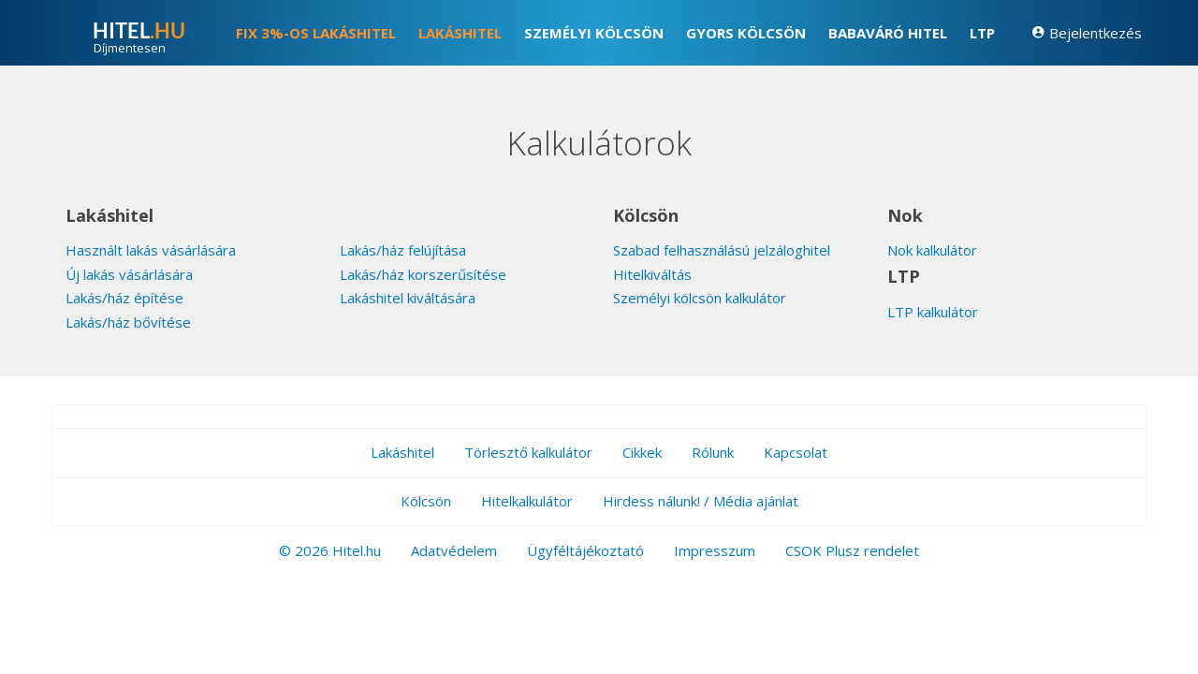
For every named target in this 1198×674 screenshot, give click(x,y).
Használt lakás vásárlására (151, 250)
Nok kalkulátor (932, 250)
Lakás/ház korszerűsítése (423, 274)
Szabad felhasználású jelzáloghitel (721, 250)
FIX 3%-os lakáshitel (316, 32)
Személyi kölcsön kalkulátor (699, 297)
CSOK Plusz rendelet (852, 550)
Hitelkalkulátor (527, 500)
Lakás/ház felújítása (403, 250)
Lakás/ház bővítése (128, 322)
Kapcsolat (795, 452)
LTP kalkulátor (932, 311)
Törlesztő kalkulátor (528, 452)
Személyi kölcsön (594, 32)
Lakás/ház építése (124, 297)
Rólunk (713, 452)
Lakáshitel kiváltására (407, 297)
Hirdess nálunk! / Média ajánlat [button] (700, 500)
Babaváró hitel (887, 32)
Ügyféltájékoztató (585, 550)
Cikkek (642, 452)
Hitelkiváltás (652, 274)
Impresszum (714, 550)
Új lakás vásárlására (129, 274)
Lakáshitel (460, 32)
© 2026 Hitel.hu (330, 550)
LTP (982, 32)
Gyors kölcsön (746, 32)
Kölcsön (426, 500)
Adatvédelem (454, 550)
